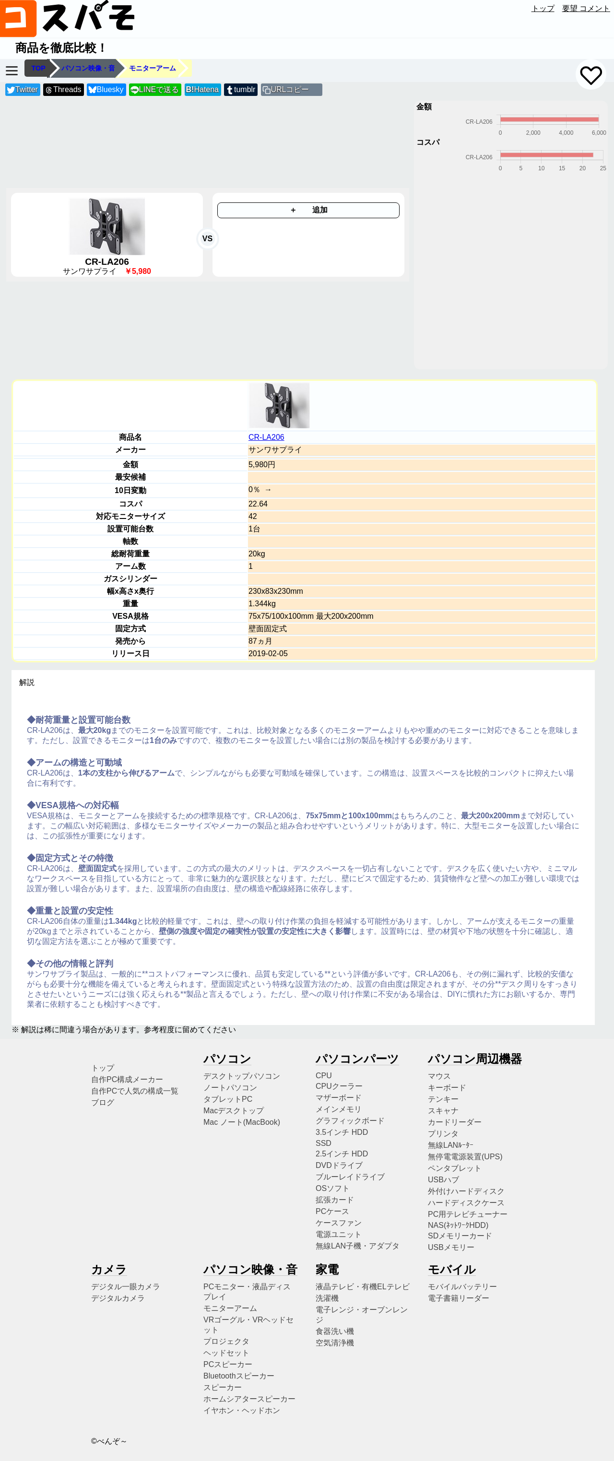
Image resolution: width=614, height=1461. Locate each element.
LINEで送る (154, 89)
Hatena (202, 89)
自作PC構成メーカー (127, 1079)
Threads (63, 89)
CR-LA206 (266, 437)
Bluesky (106, 89)
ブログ (102, 1102)
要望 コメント (586, 8)
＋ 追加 (308, 210)
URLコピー (290, 89)
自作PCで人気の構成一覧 (134, 1091)
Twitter (22, 89)
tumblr (240, 89)
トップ (543, 8)
